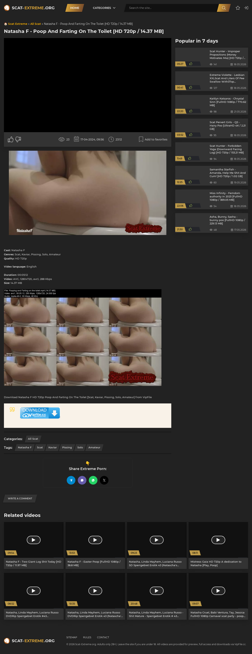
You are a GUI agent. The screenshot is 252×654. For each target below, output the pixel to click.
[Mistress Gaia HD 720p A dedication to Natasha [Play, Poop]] (218, 545)
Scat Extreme (17, 24)
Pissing (67, 447)
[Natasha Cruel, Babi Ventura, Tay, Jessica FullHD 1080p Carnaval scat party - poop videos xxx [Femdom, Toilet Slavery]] (218, 596)
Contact (103, 637)
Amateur (94, 447)
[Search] (224, 8)
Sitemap (71, 637)
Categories (102, 8)
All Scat (35, 24)
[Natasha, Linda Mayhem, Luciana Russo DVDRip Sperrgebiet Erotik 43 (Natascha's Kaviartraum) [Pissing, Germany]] (95, 596)
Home (74, 8)
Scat (40, 447)
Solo (80, 447)
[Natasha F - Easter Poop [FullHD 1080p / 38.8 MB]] (95, 545)
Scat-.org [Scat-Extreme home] (33, 8)
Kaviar (52, 447)
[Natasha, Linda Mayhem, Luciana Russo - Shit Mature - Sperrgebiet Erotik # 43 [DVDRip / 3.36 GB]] (157, 596)
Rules (87, 637)
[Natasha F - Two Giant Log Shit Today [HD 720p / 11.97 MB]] (34, 545)
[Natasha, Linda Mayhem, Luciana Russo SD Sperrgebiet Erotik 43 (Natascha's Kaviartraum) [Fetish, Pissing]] (157, 545)
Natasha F (25, 447)
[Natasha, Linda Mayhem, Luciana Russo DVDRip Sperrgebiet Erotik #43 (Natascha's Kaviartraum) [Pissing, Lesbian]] (34, 596)
